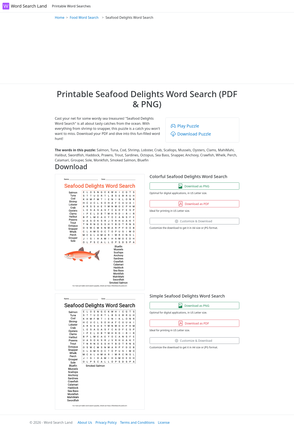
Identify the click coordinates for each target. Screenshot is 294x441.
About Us (84, 422)
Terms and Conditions (137, 422)
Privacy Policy (106, 422)
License (164, 422)
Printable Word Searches (71, 6)
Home (60, 17)
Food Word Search (84, 17)
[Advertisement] (147, 52)
